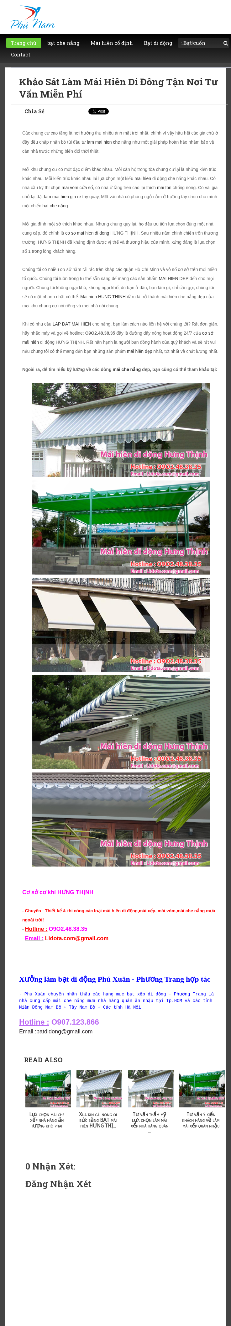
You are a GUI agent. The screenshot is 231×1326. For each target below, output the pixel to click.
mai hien (142, 178)
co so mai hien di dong (87, 233)
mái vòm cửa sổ (77, 187)
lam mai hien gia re (62, 196)
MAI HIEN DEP (173, 278)
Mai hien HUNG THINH (102, 296)
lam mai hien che (103, 142)
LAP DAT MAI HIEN (72, 323)
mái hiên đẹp (139, 351)
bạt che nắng (55, 205)
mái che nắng (127, 369)
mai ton (164, 187)
